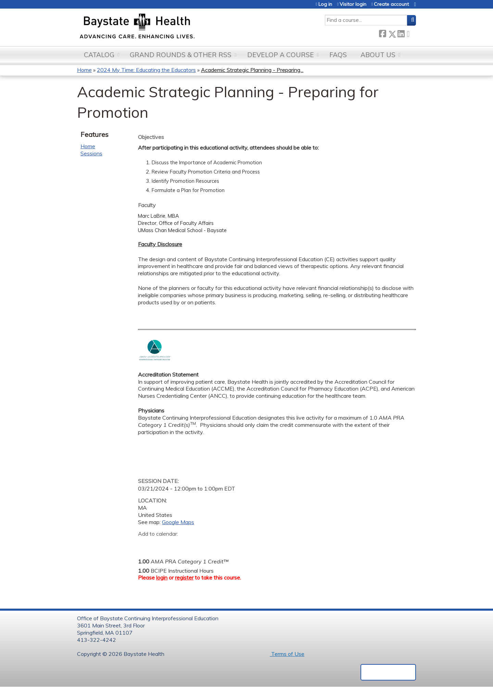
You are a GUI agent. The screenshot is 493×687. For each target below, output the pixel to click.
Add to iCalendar (176, 544)
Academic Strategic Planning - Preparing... (252, 69)
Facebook (382, 33)
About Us (378, 55)
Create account (391, 4)
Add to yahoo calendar (160, 544)
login (161, 577)
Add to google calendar (145, 544)
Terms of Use (287, 653)
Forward (410, 33)
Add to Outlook (192, 544)
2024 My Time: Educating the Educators (146, 69)
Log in (325, 4)
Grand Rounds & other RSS (180, 55)
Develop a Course (280, 55)
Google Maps (178, 522)
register (184, 577)
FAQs (338, 55)
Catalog (99, 55)
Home (84, 69)
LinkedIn (400, 33)
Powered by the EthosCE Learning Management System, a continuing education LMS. (388, 672)
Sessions (91, 153)
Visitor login (353, 4)
